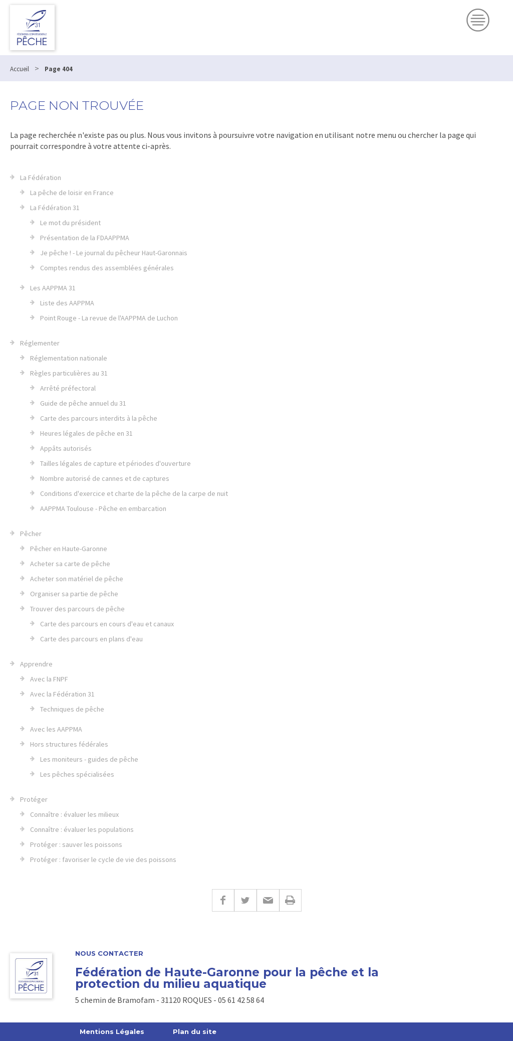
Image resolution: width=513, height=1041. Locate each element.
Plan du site (194, 1031)
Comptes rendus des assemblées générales (107, 267)
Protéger (34, 799)
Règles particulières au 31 (69, 373)
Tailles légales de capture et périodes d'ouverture (115, 463)
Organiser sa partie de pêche (74, 593)
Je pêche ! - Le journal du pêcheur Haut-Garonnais (113, 252)
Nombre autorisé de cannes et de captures (104, 478)
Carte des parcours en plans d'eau (91, 638)
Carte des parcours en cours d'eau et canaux (107, 623)
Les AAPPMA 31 (53, 287)
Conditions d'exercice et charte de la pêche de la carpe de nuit (134, 493)
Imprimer (290, 900)
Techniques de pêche (72, 709)
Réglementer (40, 343)
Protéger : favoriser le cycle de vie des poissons (103, 859)
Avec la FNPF (49, 678)
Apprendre (36, 663)
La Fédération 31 (55, 207)
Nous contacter (109, 953)
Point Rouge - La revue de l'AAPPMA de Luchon (109, 317)
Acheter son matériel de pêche (76, 578)
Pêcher (31, 533)
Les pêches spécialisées (77, 774)
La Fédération (40, 177)
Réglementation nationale (68, 358)
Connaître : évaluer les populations (82, 829)
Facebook (223, 900)
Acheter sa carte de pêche (70, 563)
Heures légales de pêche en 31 (86, 433)
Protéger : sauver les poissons (76, 844)
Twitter (245, 900)
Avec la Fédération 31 (62, 694)
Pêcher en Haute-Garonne (68, 548)
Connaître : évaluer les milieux (74, 814)
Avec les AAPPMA (56, 729)
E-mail (267, 900)
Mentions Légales (112, 1031)
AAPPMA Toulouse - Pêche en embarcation (103, 508)
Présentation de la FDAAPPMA (84, 237)
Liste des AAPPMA (67, 302)
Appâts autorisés (66, 448)
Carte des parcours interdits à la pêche (98, 418)
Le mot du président (70, 222)
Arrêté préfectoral (68, 388)
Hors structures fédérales (69, 744)
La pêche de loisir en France (72, 192)
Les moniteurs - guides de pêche (89, 759)
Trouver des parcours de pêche (77, 608)
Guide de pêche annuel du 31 (83, 403)
